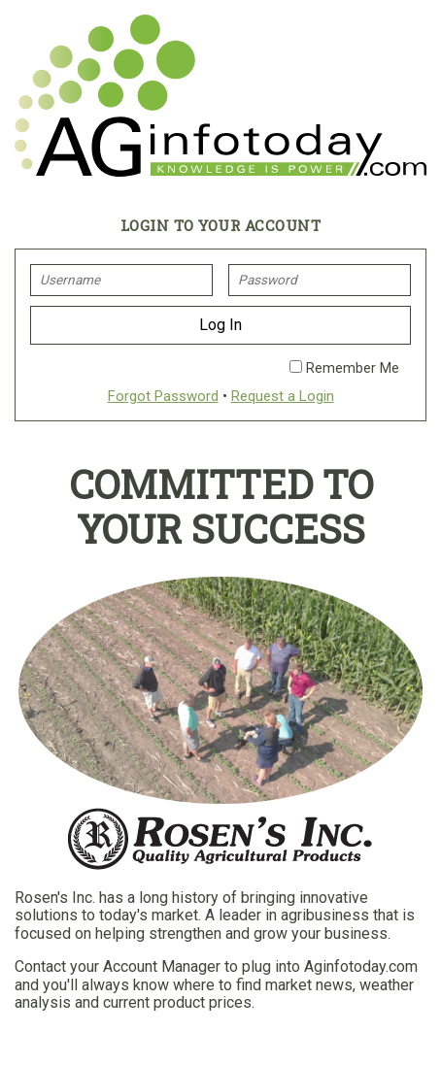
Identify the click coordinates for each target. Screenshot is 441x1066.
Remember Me (344, 368)
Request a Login (282, 396)
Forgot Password (163, 396)
